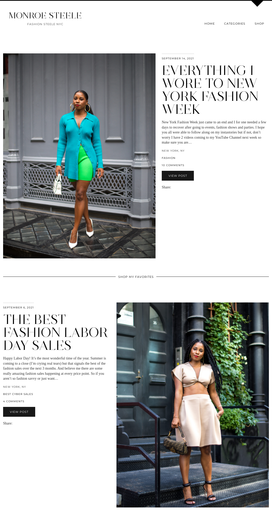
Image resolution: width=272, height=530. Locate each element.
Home (209, 23)
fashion (168, 158)
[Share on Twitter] (178, 187)
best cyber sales (18, 394)
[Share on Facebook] (175, 187)
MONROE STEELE (45, 15)
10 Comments (173, 165)
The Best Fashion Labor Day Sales (55, 332)
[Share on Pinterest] (181, 187)
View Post (177, 176)
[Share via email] (173, 187)
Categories (234, 23)
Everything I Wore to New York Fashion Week (210, 89)
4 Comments (13, 401)
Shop (259, 23)
